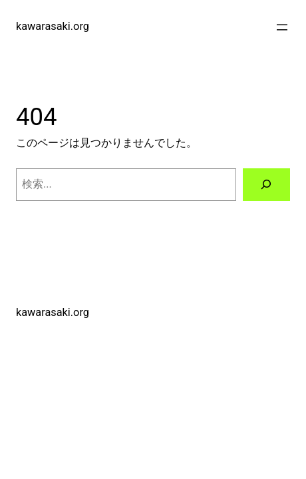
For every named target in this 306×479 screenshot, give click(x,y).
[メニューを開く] (282, 27)
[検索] (267, 185)
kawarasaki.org (52, 26)
